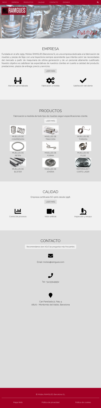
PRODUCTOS (28, 2)
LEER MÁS (50, 71)
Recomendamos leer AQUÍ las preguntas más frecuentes (51, 247)
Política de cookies (83, 402)
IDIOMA (66, 2)
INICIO (4, 2)
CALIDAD (41, 2)
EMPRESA (15, 2)
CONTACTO (53, 2)
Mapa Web (18, 402)
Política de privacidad (50, 402)
